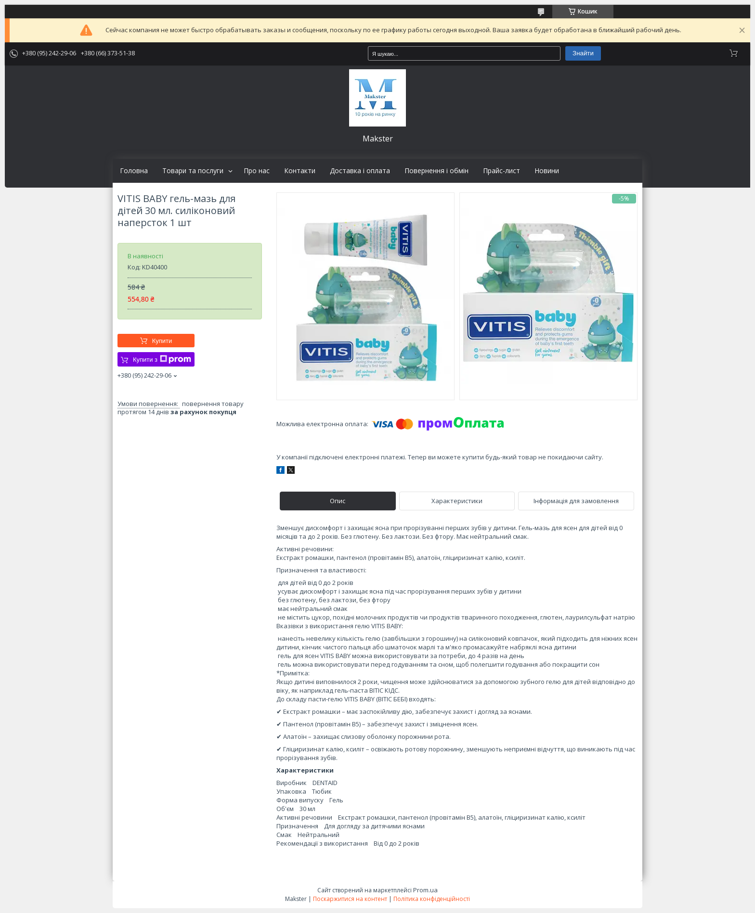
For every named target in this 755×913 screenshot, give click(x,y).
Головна (134, 170)
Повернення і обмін (436, 170)
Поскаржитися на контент (350, 899)
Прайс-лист (501, 170)
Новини (546, 170)
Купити (162, 340)
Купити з (162, 359)
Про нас (257, 170)
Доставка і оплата (360, 170)
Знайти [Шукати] (583, 53)
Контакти (299, 170)
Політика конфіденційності (431, 899)
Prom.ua (425, 890)
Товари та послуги (192, 170)
